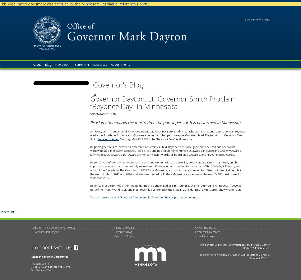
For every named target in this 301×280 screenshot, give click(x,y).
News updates (124, 227)
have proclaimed (108, 139)
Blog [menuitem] (48, 65)
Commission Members (207, 232)
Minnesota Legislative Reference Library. (115, 3)
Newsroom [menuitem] (62, 65)
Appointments (205, 227)
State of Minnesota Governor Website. (260, 256)
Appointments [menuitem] (120, 65)
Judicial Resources (205, 236)
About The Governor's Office (54, 227)
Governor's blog (123, 232)
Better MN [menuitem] (81, 65)
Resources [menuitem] (100, 65)
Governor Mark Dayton (46, 232)
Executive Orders (124, 236)
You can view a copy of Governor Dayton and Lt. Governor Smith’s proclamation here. (144, 197)
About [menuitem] (37, 65)
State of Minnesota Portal (257, 19)
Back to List (7, 212)
